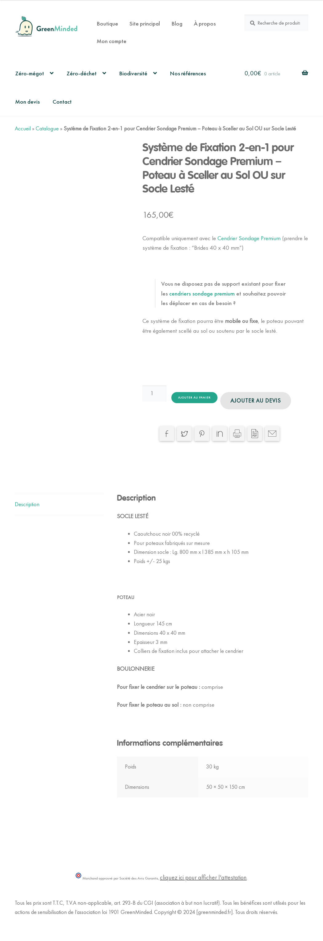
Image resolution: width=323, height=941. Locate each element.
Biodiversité (133, 73)
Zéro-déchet (81, 73)
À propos (205, 23)
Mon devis (27, 101)
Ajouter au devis (255, 400)
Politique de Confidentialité (44, 921)
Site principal (145, 23)
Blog (176, 23)
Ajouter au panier (194, 397)
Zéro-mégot (29, 73)
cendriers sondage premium (202, 293)
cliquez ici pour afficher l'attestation (203, 877)
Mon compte (111, 41)
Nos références (188, 73)
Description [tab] (27, 504)
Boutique (107, 23)
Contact (62, 101)
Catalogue (47, 128)
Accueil (23, 128)
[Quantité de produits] (154, 394)
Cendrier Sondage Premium (249, 238)
